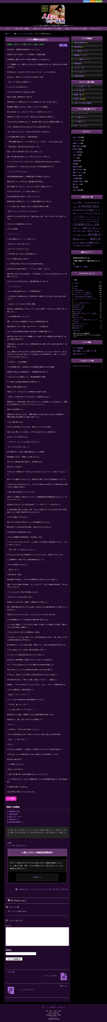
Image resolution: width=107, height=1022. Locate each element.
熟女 (26, 889)
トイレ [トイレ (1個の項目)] (93, 219)
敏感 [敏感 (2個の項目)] (79, 231)
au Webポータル (79, 305)
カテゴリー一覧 (79, 68)
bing (75, 288)
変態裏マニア (78, 328)
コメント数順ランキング (82, 59)
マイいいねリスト (80, 72)
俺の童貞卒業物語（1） (16, 822)
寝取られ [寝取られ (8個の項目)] (89, 228)
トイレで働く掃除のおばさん (16, 845)
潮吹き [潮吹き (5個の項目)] (92, 231)
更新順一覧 (79, 99)
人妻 (50, 889)
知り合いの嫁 (78, 317)
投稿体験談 (77, 63)
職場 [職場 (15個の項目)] (95, 239)
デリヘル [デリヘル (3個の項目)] (86, 219)
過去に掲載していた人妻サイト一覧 (84, 351)
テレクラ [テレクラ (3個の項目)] (77, 219)
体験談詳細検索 (79, 76)
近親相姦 (76, 161)
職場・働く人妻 (78, 146)
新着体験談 (78, 47)
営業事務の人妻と (14, 811)
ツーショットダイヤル (81, 113)
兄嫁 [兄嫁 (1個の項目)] (89, 221)
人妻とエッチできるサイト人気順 (76, 28)
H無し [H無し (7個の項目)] (82, 203)
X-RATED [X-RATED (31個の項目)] (88, 206)
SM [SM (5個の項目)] (96, 203)
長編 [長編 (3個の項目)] (79, 246)
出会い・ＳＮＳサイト (81, 125)
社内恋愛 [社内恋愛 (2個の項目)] (78, 235)
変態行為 (76, 167)
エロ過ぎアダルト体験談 (82, 292)
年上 (35, 889)
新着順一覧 (79, 95)
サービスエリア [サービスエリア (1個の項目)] (88, 217)
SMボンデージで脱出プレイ (83, 294)
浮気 (66, 889)
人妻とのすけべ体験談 (21, 28)
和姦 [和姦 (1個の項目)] (92, 225)
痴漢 (74, 164)
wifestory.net (53, 1017)
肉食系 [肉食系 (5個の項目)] (84, 243)
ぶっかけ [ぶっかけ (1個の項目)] (79, 213)
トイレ (31, 889)
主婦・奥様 (76, 190)
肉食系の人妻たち (79, 181)
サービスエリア (43, 889)
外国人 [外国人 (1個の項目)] (79, 228)
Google (76, 283)
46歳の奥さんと (14, 819)
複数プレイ (76, 143)
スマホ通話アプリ (80, 121)
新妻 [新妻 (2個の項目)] (84, 231)
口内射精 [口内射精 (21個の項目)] (81, 224)
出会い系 (76, 155)
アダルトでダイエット (81, 324)
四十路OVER (78, 326)
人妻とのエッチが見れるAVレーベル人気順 (47, 28)
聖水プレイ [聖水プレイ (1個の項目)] (86, 239)
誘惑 (62, 889)
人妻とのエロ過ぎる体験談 (82, 103)
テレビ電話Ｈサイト (80, 117)
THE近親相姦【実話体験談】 (83, 296)
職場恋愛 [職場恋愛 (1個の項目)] (76, 243)
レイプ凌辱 (76, 152)
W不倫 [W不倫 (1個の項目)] (75, 207)
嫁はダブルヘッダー (15, 817)
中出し (58, 889)
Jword (76, 315)
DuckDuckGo (78, 309)
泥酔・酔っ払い (78, 169)
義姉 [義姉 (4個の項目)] (79, 239)
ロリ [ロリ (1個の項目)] (85, 221)
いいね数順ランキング (81, 51)
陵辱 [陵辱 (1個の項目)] (84, 245)
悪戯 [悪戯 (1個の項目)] (75, 231)
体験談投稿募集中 (81, 43)
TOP (43, 1007)
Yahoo (76, 286)
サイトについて (95, 28)
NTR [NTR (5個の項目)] (90, 203)
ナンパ (75, 158)
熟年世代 (76, 149)
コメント (8, 925)
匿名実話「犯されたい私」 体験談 (85, 313)
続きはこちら (76, 330)
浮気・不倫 (76, 137)
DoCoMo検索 (78, 290)
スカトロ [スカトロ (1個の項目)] (97, 217)
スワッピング (77, 140)
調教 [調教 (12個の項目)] (93, 242)
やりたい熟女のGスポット (82, 303)
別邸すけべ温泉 (79, 307)
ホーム (8, 28)
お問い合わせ (61, 1007)
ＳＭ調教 (76, 178)
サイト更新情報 (78, 348)
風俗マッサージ (78, 172)
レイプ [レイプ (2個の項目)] (79, 221)
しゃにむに (78, 311)
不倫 (53, 889)
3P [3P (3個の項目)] (75, 203)
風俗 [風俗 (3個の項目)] (89, 246)
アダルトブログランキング (81, 366)
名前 (37, 950)
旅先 (74, 187)
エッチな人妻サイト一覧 (82, 86)
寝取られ (76, 175)
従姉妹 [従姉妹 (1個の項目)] (98, 228)
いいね (11, 798)
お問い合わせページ (79, 354)
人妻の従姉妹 (13, 814)
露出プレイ (76, 184)
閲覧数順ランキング (80, 55)
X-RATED (21, 889)
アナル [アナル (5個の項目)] (87, 213)
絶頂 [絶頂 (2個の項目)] (85, 235)
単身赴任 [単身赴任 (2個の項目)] (95, 221)
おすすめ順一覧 (79, 90)
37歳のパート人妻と (81, 267)
